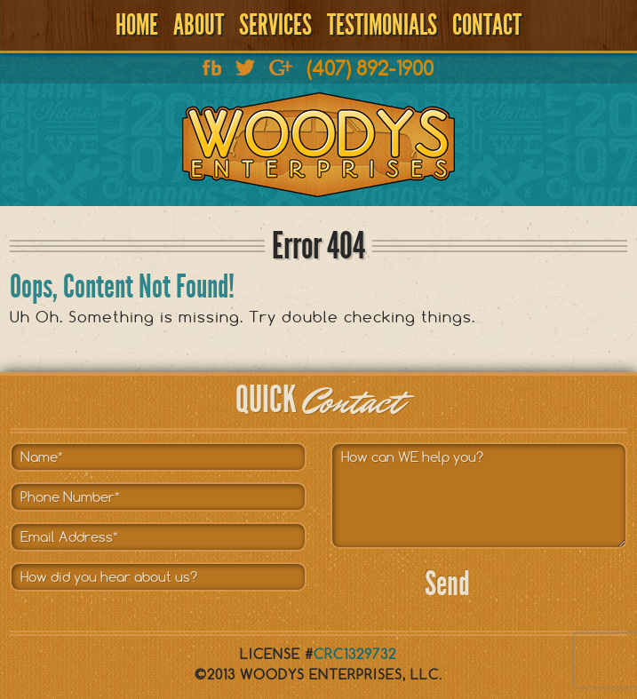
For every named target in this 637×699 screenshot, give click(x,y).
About (198, 25)
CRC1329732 (355, 654)
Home (136, 25)
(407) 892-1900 (370, 68)
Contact (487, 25)
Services (275, 25)
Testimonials (382, 25)
